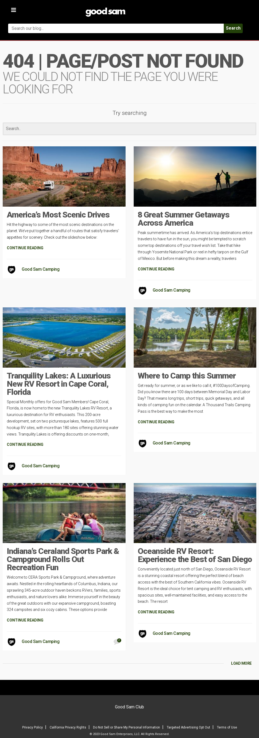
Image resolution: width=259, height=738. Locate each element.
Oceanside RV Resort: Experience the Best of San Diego (195, 555)
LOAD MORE (241, 663)
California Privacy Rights (68, 727)
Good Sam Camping (40, 269)
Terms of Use (227, 727)
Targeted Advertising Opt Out (188, 727)
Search (233, 28)
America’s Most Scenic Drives (58, 214)
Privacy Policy (32, 727)
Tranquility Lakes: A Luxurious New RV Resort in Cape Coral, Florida (59, 384)
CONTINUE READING (25, 248)
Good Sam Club (129, 706)
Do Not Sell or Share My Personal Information (126, 727)
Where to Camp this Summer (187, 375)
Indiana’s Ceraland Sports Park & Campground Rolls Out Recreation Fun (63, 559)
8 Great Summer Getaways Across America (183, 219)
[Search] (129, 128)
